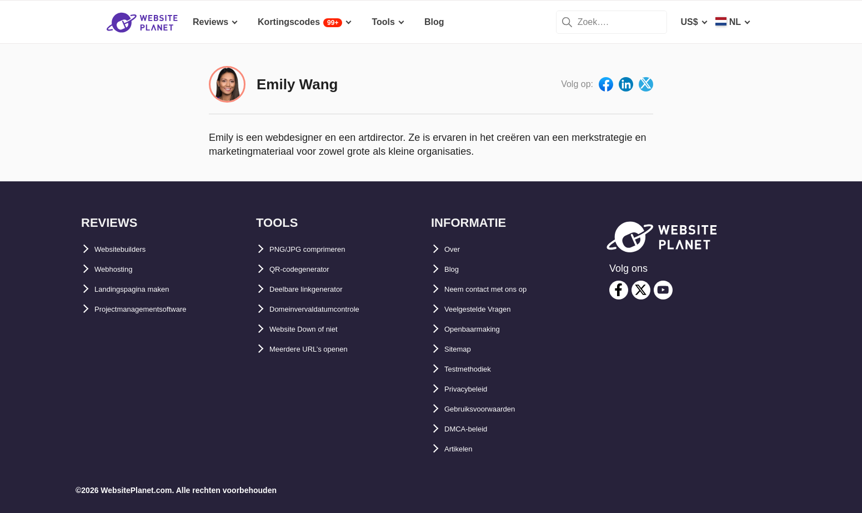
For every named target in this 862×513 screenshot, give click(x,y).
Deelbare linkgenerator (317, 289)
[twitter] (641, 290)
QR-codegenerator (308, 269)
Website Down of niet (314, 329)
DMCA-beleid (472, 429)
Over (454, 249)
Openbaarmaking (480, 329)
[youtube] (663, 290)
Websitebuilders (128, 249)
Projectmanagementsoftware (155, 309)
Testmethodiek (475, 369)
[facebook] (618, 290)
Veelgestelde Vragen (487, 309)
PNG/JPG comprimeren (318, 249)
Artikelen (463, 449)
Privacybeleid (473, 389)
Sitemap (461, 349)
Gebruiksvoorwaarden (491, 409)
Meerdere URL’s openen (319, 349)
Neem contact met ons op (498, 289)
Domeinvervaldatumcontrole (329, 309)
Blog (454, 269)
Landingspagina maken (143, 289)
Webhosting (119, 269)
